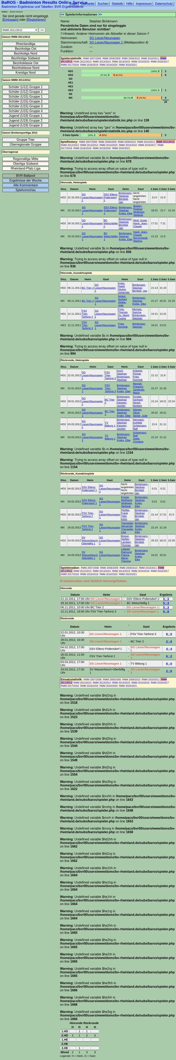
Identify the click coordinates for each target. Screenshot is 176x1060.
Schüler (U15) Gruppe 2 (26, 101)
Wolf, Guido (140, 220)
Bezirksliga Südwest (25, 58)
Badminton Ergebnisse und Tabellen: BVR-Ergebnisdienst (42, 6)
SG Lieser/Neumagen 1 (106, 42)
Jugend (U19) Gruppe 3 (25, 125)
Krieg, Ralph (121, 285)
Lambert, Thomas (126, 544)
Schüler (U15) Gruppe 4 (26, 111)
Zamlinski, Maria (139, 391)
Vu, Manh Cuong (123, 317)
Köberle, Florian (138, 372)
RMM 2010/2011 (150, 58)
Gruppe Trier (26, 139)
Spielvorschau (26, 190)
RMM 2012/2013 (82, 61)
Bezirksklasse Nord (25, 67)
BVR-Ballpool (25, 175)
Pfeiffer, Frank (125, 512)
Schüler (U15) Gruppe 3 (26, 106)
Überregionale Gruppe (25, 144)
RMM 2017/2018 (70, 65)
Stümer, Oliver (137, 411)
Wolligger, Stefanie (139, 213)
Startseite (87, 3)
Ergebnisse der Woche (25, 180)
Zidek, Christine (138, 440)
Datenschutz (164, 3)
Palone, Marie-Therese (126, 558)
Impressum (144, 3)
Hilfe (129, 3)
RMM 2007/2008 (92, 58)
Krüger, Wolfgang (126, 499)
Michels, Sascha (137, 311)
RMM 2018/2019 (89, 65)
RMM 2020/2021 (128, 65)
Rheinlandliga (25, 44)
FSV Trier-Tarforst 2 (88, 515)
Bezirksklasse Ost (25, 63)
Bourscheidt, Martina (140, 239)
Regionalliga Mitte (25, 159)
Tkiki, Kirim (124, 518)
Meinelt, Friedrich (138, 385)
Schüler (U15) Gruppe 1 (26, 96)
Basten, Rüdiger (138, 207)
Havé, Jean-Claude (140, 225)
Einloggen (10, 19)
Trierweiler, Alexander (127, 525)
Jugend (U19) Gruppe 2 (25, 120)
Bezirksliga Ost (25, 48)
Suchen (103, 3)
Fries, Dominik (123, 325)
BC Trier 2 (88, 287)
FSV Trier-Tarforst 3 (87, 313)
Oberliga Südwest (25, 163)
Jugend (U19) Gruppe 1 (25, 115)
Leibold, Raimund (126, 551)
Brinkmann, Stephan (125, 195)
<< (62, 14)
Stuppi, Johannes (124, 291)
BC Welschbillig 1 (111, 223)
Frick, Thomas (123, 311)
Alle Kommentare (25, 185)
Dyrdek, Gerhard (138, 398)
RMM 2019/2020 (108, 65)
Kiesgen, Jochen (122, 404)
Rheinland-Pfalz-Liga (26, 168)
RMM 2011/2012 (165, 142)
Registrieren (36, 19)
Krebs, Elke (125, 213)
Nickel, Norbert (122, 298)
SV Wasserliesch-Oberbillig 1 (90, 540)
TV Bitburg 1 (110, 424)
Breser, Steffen (125, 538)
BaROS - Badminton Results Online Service (44, 2)
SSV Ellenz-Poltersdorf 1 (111, 197)
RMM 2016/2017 (160, 61)
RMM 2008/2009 (111, 58)
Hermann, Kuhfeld (139, 421)
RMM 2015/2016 (140, 61)
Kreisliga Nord (26, 72)
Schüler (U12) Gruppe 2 (26, 91)
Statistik (117, 3)
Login (73, 3)
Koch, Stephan (122, 372)
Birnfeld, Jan (139, 290)
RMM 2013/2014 (102, 61)
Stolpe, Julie (122, 304)
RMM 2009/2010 (131, 58)
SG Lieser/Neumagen (104, 38)
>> (100, 14)
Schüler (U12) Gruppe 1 (26, 87)
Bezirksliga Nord (25, 53)
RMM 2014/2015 (121, 61)
